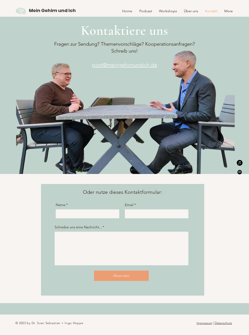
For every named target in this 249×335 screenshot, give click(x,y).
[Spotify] (240, 172)
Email (129, 205)
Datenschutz (223, 323)
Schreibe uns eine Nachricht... (78, 227)
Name (60, 205)
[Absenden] (121, 276)
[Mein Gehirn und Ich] (52, 10)
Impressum (204, 323)
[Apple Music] (240, 163)
